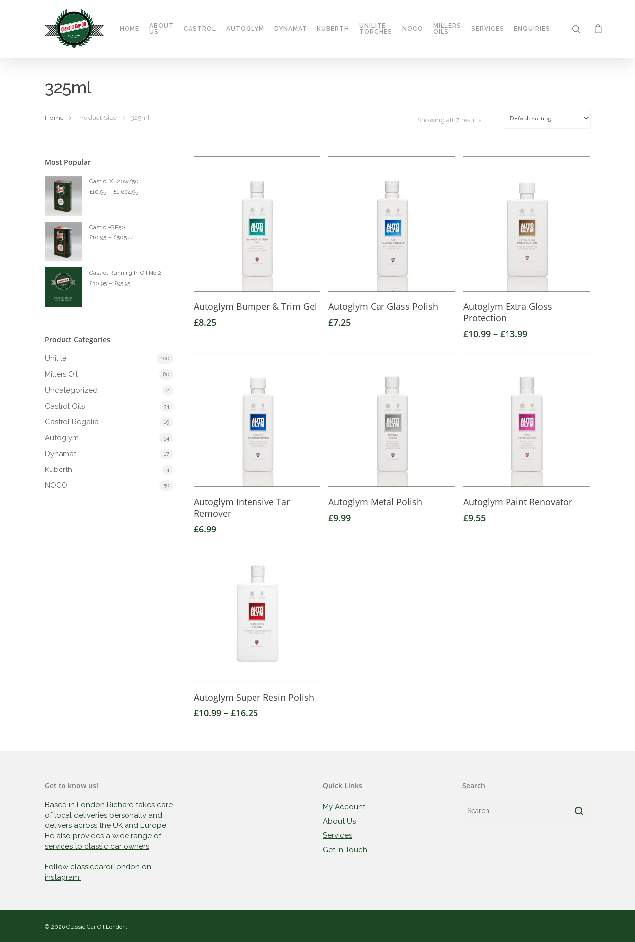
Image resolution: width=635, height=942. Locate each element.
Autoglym (245, 29)
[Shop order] (546, 118)
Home (129, 29)
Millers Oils (447, 29)
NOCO (56, 485)
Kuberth (333, 29)
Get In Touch (345, 849)
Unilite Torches (375, 29)
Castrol (200, 29)
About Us (161, 29)
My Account (344, 806)
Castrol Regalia (72, 421)
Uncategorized (71, 390)
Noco (412, 29)
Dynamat (290, 29)
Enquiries (532, 29)
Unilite (55, 358)
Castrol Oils (65, 406)
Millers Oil (61, 374)
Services (487, 29)
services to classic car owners (97, 846)
